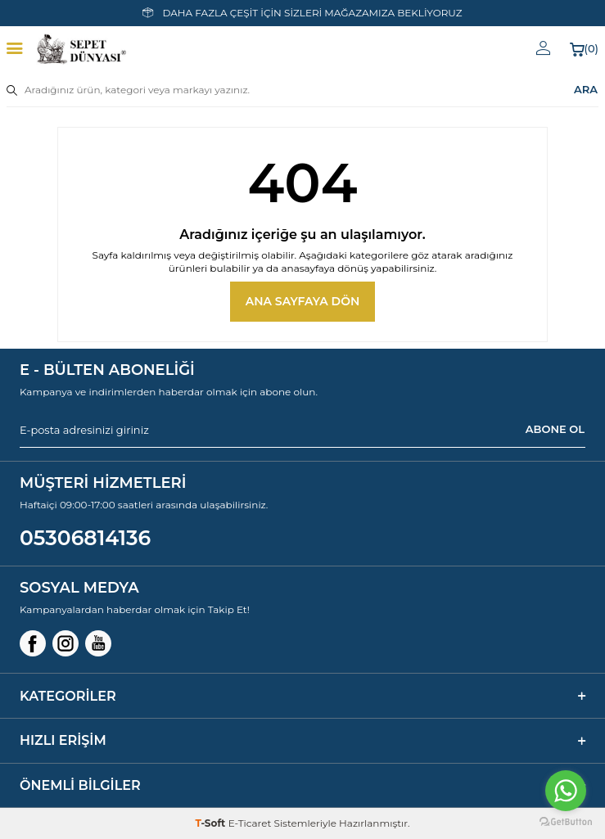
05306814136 (85, 538)
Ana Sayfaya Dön (303, 301)
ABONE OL (555, 428)
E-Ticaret (250, 823)
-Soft (211, 823)
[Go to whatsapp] (565, 790)
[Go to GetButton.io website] (566, 822)
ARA (586, 89)
